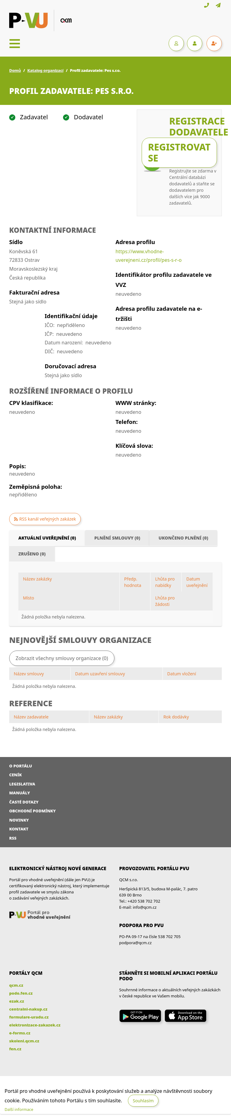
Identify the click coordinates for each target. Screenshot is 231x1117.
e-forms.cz (19, 1033)
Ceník (15, 774)
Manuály (19, 793)
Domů (15, 70)
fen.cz (15, 1049)
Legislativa (22, 784)
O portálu (20, 766)
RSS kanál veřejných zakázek (47, 519)
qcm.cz (16, 985)
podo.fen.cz (21, 993)
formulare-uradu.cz (29, 1017)
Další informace (19, 1109)
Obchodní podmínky (32, 811)
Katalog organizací (45, 70)
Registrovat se (179, 152)
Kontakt (18, 829)
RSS (13, 838)
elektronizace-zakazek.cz (35, 1025)
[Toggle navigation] (14, 43)
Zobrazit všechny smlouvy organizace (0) (62, 658)
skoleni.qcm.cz (24, 1041)
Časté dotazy (24, 802)
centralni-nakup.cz (28, 1009)
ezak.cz (16, 1001)
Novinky (19, 820)
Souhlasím (143, 1101)
